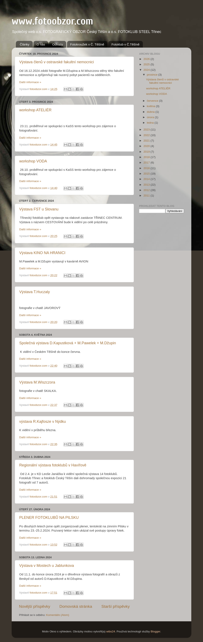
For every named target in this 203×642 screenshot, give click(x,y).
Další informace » (30, 82)
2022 (147, 135)
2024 (147, 69)
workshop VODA (33, 161)
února (151, 117)
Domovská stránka (76, 606)
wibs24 (110, 631)
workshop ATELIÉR (35, 110)
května (151, 106)
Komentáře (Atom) (57, 615)
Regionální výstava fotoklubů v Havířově (52, 465)
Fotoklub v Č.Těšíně (126, 44)
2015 (147, 173)
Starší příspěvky (116, 606)
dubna (151, 111)
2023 (147, 129)
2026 (147, 59)
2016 (147, 168)
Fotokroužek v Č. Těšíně (87, 44)
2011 (147, 195)
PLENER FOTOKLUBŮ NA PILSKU (49, 517)
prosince (152, 74)
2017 (147, 162)
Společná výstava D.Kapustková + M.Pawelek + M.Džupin (67, 343)
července (153, 100)
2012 (147, 190)
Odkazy (57, 44)
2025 (147, 64)
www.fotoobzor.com (52, 21)
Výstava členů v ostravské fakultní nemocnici (56, 62)
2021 (147, 140)
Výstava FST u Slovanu (38, 209)
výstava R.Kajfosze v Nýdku (42, 421)
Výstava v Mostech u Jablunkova (46, 565)
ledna (151, 122)
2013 (147, 184)
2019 (147, 151)
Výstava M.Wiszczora (37, 382)
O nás (41, 44)
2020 (147, 146)
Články (24, 44)
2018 (147, 157)
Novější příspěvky (34, 606)
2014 (147, 179)
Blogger (155, 631)
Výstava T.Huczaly (34, 292)
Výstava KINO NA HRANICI (42, 253)
